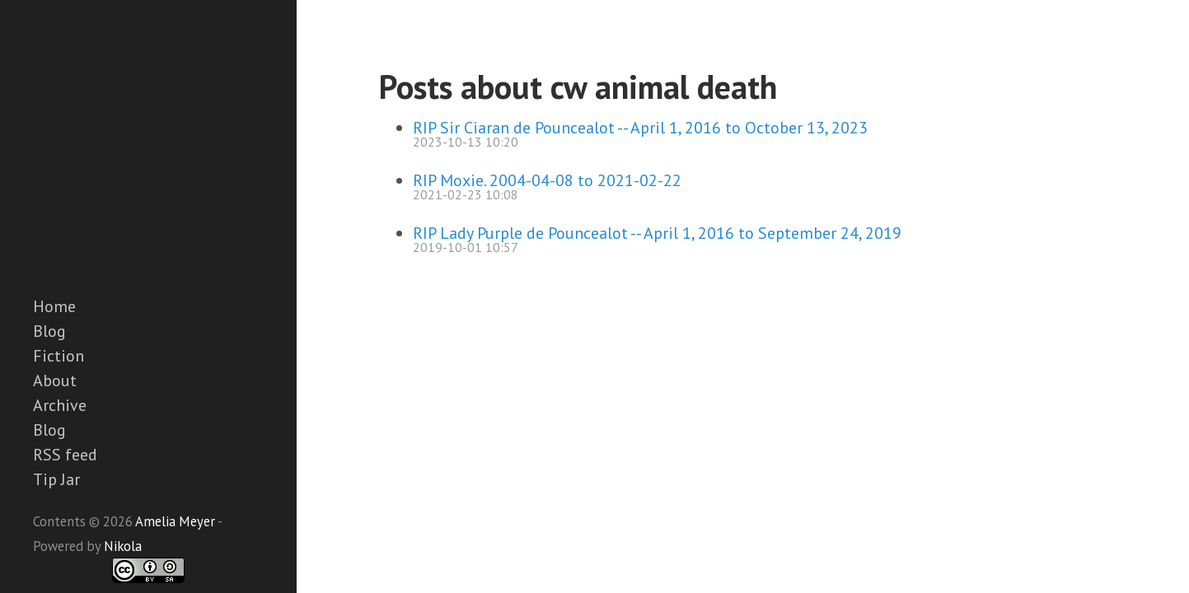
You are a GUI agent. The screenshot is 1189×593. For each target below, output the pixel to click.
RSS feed (65, 454)
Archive (60, 405)
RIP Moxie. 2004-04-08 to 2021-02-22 (547, 180)
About (55, 380)
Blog (49, 331)
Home (54, 306)
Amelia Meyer (175, 521)
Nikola (123, 546)
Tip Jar (56, 479)
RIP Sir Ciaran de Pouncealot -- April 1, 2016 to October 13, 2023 (640, 127)
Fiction (58, 356)
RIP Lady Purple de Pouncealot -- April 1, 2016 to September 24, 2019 (657, 233)
